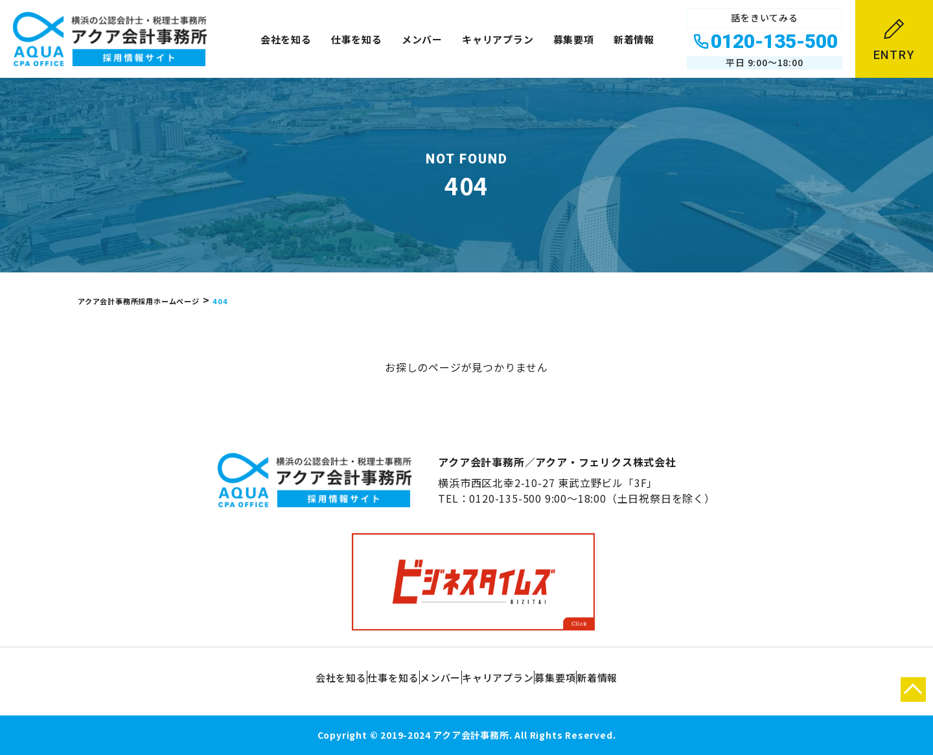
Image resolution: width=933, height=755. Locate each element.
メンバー (422, 39)
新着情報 (634, 39)
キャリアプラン (498, 39)
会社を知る (286, 39)
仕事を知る (356, 39)
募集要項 (573, 39)
